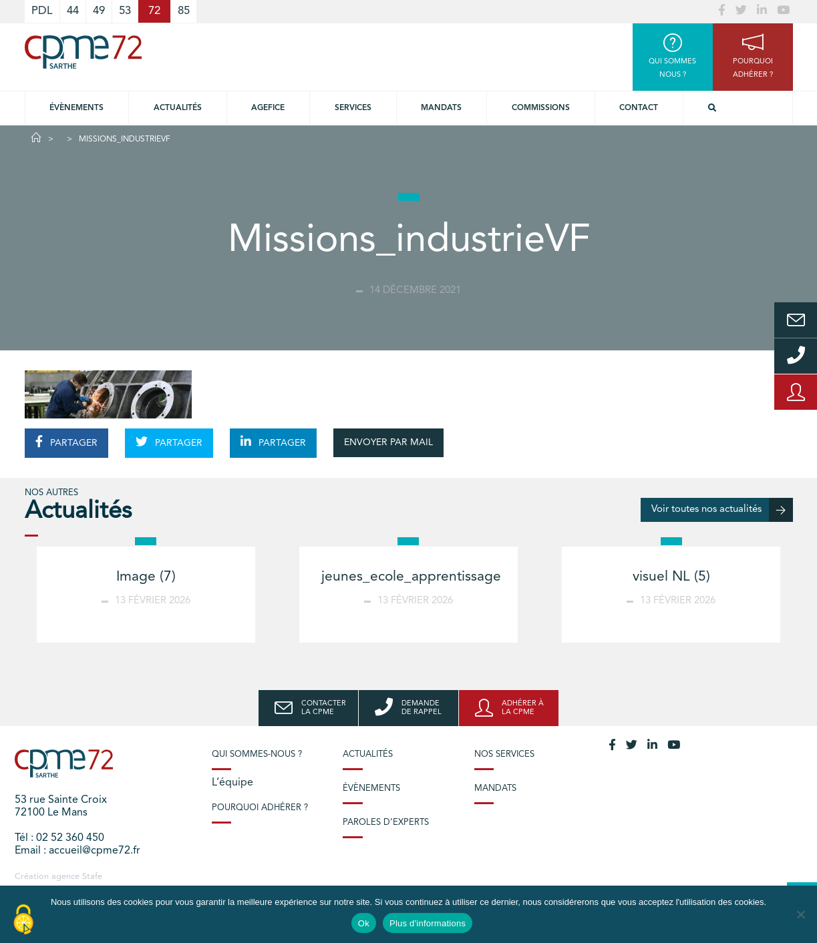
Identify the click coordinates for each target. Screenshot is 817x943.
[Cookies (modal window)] (23, 920)
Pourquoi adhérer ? (260, 808)
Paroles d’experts (386, 822)
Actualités (178, 108)
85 (184, 11)
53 (125, 11)
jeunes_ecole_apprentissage (411, 577)
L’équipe (232, 782)
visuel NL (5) (671, 577)
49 (99, 11)
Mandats (441, 108)
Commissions (541, 108)
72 (154, 11)
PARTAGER (66, 442)
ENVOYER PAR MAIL (388, 442)
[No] (800, 914)
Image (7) (146, 577)
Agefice (268, 108)
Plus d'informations (427, 923)
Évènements (76, 108)
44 (73, 11)
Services (353, 108)
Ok (363, 923)
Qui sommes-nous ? (257, 754)
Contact (638, 108)
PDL (42, 11)
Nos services (504, 754)
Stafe (92, 876)
